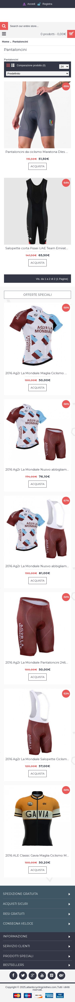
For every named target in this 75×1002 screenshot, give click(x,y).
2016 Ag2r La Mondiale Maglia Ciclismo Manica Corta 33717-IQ (38, 373)
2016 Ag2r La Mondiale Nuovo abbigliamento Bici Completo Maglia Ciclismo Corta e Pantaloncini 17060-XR (38, 469)
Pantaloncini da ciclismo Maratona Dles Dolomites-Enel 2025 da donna (38, 152)
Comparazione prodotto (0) (31, 65)
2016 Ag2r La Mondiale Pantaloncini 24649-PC (38, 662)
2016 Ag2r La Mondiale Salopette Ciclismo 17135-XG (38, 759)
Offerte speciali (37, 295)
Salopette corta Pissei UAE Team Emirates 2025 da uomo (38, 248)
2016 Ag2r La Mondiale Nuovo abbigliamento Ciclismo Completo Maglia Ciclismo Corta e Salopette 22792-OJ (38, 566)
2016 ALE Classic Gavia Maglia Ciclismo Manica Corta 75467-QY (38, 855)
